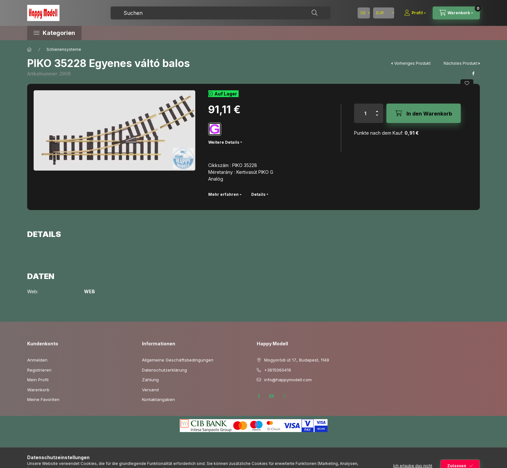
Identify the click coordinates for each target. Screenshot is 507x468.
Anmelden (37, 359)
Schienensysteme (64, 49)
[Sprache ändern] (364, 12)
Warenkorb (38, 389)
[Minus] (377, 118)
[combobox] (220, 12)
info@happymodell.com (288, 379)
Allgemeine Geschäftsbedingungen (177, 359)
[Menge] (365, 113)
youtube (271, 396)
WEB (89, 291)
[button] (82, 33)
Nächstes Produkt (461, 63)
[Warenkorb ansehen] (456, 12)
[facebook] (473, 73)
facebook (258, 396)
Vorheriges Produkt (412, 63)
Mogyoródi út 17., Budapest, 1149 (296, 359)
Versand (150, 389)
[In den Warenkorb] (423, 113)
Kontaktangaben (158, 399)
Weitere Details (223, 142)
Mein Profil (38, 379)
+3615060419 (277, 370)
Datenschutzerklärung (164, 370)
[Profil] (415, 12)
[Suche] (314, 13)
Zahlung (150, 379)
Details (258, 194)
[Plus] (377, 108)
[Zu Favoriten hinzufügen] (466, 83)
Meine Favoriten (43, 399)
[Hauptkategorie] (29, 49)
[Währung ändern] (383, 12)
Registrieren (39, 370)
